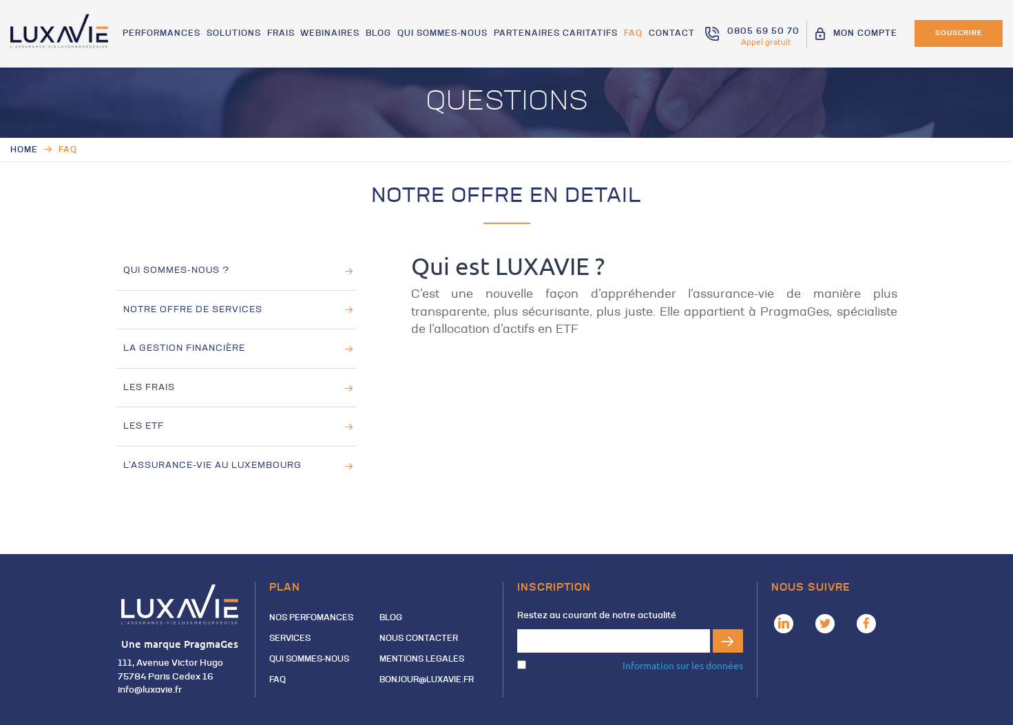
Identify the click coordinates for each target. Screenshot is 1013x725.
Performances (166, 35)
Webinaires (333, 35)
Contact (672, 35)
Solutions (238, 35)
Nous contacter (418, 639)
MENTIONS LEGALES (421, 659)
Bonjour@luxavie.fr (426, 680)
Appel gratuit (766, 41)
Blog (381, 35)
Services (290, 639)
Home (24, 150)
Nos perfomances (311, 618)
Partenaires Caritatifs (557, 35)
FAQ (634, 35)
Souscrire (958, 33)
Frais (284, 35)
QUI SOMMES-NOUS (444, 35)
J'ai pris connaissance (630, 665)
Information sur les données (683, 665)
